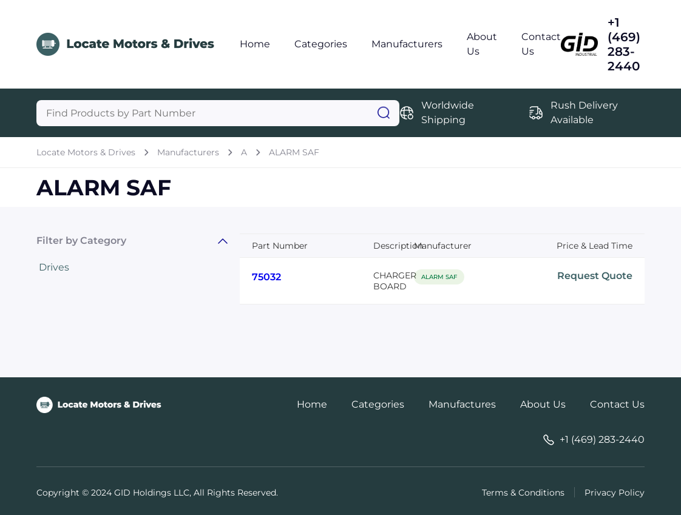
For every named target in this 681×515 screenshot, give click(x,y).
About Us (543, 404)
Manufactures (462, 404)
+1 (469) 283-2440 (624, 44)
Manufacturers (406, 44)
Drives (54, 267)
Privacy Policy (614, 492)
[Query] (217, 113)
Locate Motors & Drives (85, 152)
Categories (320, 44)
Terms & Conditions (523, 492)
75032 (266, 277)
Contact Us (617, 404)
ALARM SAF (294, 152)
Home (255, 44)
